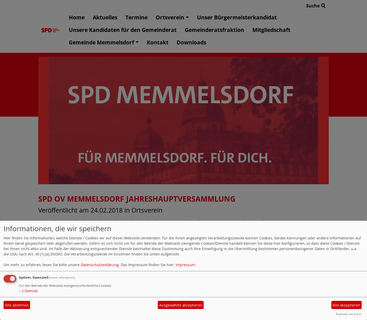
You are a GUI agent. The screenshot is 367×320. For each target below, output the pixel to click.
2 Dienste (28, 290)
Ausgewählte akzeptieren (180, 305)
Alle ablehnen (17, 305)
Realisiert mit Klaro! (348, 314)
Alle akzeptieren (346, 305)
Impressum (185, 264)
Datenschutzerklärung (100, 264)
